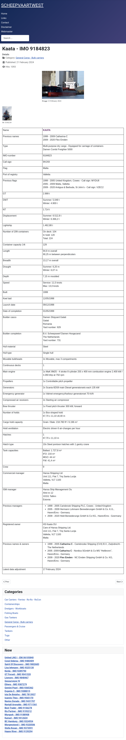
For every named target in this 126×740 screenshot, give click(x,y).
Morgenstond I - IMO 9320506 (20, 724)
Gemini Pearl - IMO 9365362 (19, 687)
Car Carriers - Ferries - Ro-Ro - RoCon (23, 599)
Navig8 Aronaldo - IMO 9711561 (21, 704)
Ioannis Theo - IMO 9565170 (19, 698)
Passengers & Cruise (15, 626)
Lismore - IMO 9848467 (17, 677)
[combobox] (15, 38)
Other (7, 640)
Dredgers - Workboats (15, 608)
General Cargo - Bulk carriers (19, 622)
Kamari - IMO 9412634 (16, 718)
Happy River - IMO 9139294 (18, 731)
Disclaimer (6, 27)
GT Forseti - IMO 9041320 (18, 674)
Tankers (8, 631)
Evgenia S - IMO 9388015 (17, 691)
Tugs (7, 635)
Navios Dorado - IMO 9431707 (20, 701)
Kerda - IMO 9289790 (15, 671)
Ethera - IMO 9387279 (16, 684)
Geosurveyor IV (12, 681)
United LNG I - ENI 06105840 (19, 657)
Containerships (12, 604)
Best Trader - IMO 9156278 (18, 708)
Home (4, 13)
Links (3, 18)
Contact (5, 22)
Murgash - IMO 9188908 (17, 714)
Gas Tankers (11, 617)
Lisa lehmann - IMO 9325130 (19, 667)
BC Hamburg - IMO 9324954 (19, 721)
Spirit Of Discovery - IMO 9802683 (22, 664)
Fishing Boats (11, 613)
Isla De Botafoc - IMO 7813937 (20, 694)
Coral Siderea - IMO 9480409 (19, 661)
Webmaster (7, 31)
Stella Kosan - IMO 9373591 (19, 728)
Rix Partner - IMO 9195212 (18, 711)
